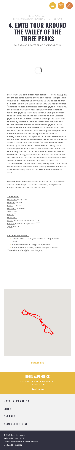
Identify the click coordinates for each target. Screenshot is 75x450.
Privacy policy (16, 441)
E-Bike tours (40, 16)
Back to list (37, 362)
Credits (7, 441)
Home (31, 16)
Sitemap (34, 441)
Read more (38, 389)
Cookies (26, 441)
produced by (13, 445)
